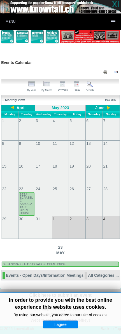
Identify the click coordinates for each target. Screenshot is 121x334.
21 (105, 166)
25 (55, 189)
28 (105, 189)
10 (38, 143)
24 (38, 189)
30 (21, 219)
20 (88, 166)
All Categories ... (103, 275)
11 (55, 143)
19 (71, 166)
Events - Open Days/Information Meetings (44, 275)
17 (38, 166)
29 (4, 219)
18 (55, 166)
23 (21, 189)
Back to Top (111, 328)
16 (21, 166)
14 (105, 143)
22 (4, 189)
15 (4, 166)
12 (71, 143)
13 (88, 143)
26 (71, 189)
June (99, 108)
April (21, 108)
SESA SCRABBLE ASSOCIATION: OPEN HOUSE (26, 204)
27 (88, 189)
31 (38, 219)
